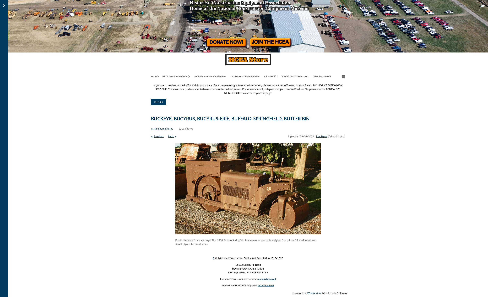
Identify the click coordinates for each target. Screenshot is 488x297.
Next (171, 136)
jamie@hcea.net (267, 278)
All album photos (163, 128)
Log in (158, 102)
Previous (159, 136)
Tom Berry (321, 136)
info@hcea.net (266, 285)
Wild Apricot (314, 292)
